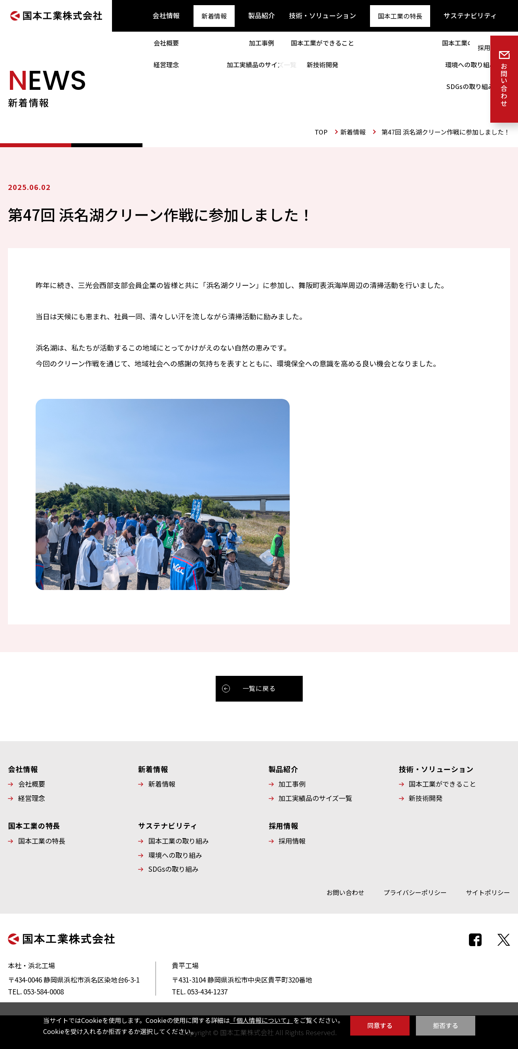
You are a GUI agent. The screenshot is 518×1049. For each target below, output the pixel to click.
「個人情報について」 (261, 1020)
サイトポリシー (488, 890)
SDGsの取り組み (173, 867)
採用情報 (497, 15)
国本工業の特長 (379, 15)
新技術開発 (425, 796)
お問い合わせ (345, 890)
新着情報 (207, 15)
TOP (321, 131)
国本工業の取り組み (178, 839)
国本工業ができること (442, 782)
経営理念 (31, 796)
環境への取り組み (175, 853)
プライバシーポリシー (415, 890)
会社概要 (31, 782)
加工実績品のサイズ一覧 (315, 796)
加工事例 (292, 782)
